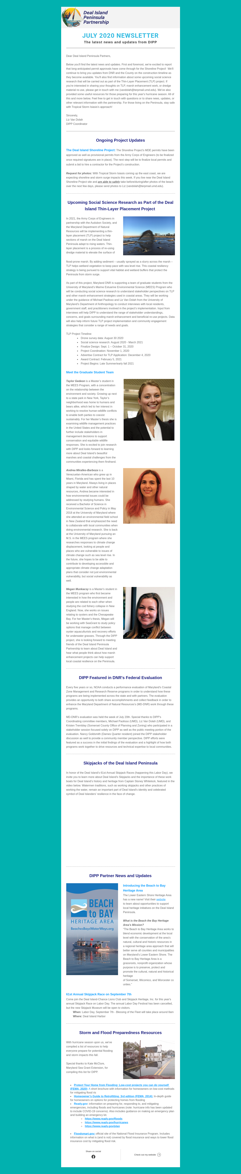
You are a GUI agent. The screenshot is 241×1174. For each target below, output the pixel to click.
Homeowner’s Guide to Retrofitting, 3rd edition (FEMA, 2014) (113, 1096)
